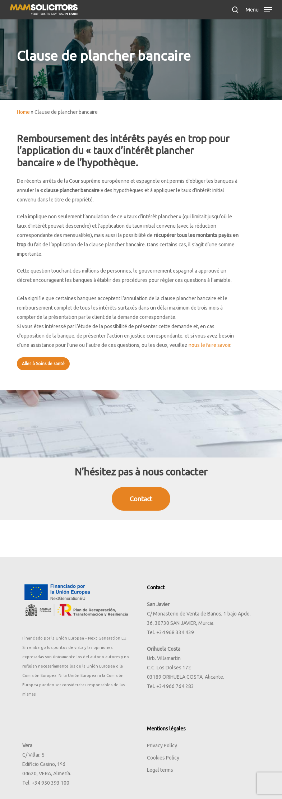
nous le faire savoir (209, 345)
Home (23, 112)
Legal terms (160, 770)
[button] (259, 9)
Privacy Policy (162, 745)
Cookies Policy (163, 758)
